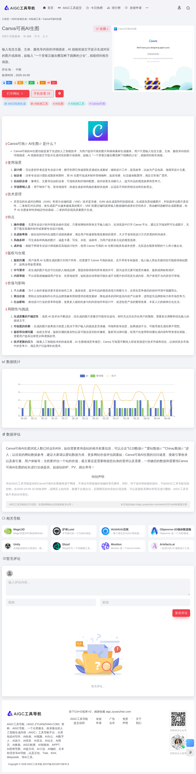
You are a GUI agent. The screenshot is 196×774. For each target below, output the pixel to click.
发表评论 (181, 613)
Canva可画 (16, 144)
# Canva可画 (97, 103)
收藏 (102, 28)
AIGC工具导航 (34, 764)
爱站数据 (153, 448)
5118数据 (134, 448)
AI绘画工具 (35, 19)
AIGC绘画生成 (19, 19)
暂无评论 (13, 559)
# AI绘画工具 (76, 103)
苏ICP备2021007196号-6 (56, 764)
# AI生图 (58, 103)
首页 (6, 19)
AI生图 (33, 144)
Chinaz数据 (173, 448)
